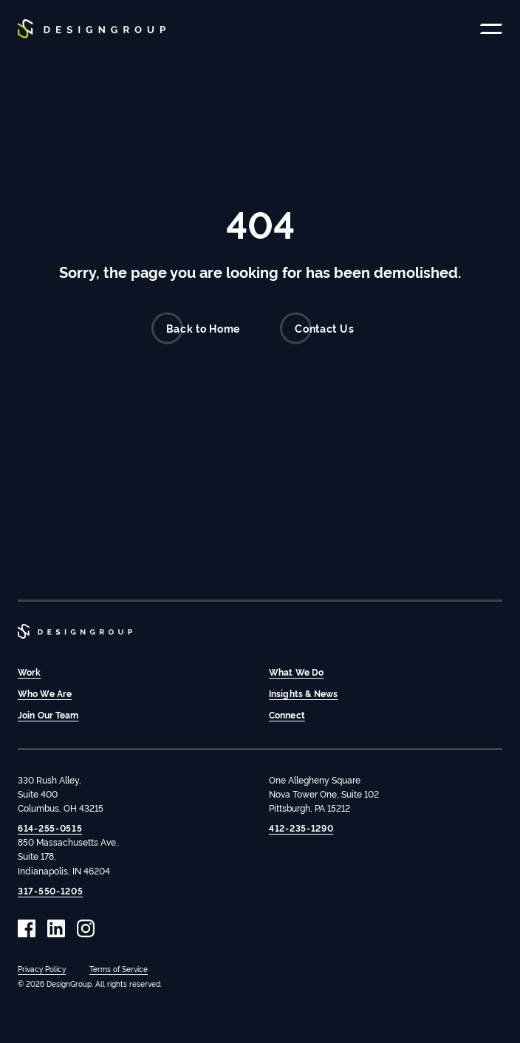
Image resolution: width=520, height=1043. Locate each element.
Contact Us (317, 328)
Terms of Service (118, 969)
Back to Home (195, 328)
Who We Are (45, 693)
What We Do (296, 671)
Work (29, 671)
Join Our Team (48, 714)
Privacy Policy (42, 969)
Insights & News (303, 693)
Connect (287, 714)
